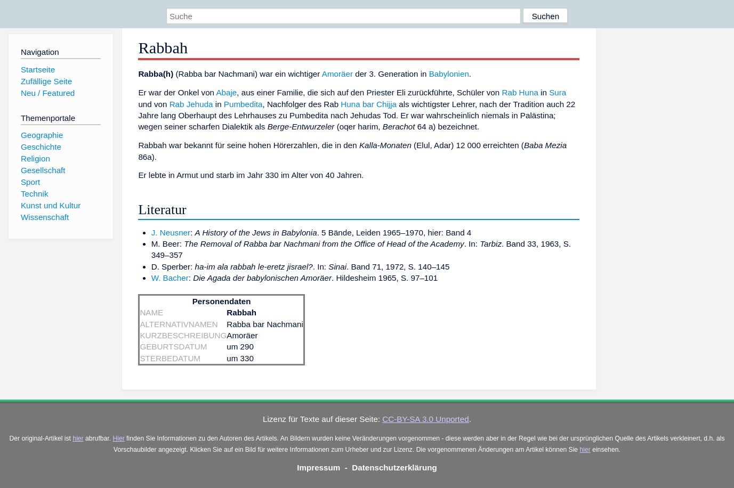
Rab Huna (520, 92)
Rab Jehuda (191, 104)
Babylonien (449, 73)
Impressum (318, 467)
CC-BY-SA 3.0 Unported (425, 419)
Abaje (226, 92)
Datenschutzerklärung (394, 467)
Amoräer (337, 73)
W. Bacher (170, 277)
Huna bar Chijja (369, 104)
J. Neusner (170, 232)
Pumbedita (243, 104)
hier (77, 438)
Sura (557, 92)
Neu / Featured (48, 92)
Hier (118, 438)
